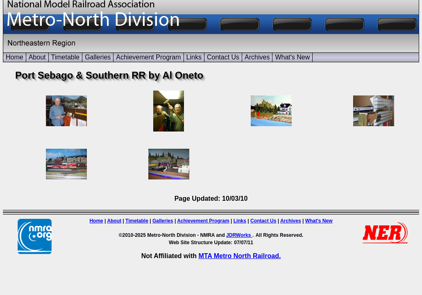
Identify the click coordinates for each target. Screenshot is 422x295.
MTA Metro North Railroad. (239, 255)
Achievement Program (148, 57)
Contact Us (223, 57)
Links (194, 57)
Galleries (98, 57)
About (37, 57)
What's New (292, 57)
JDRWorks (239, 235)
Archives (257, 57)
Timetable (65, 57)
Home (14, 57)
